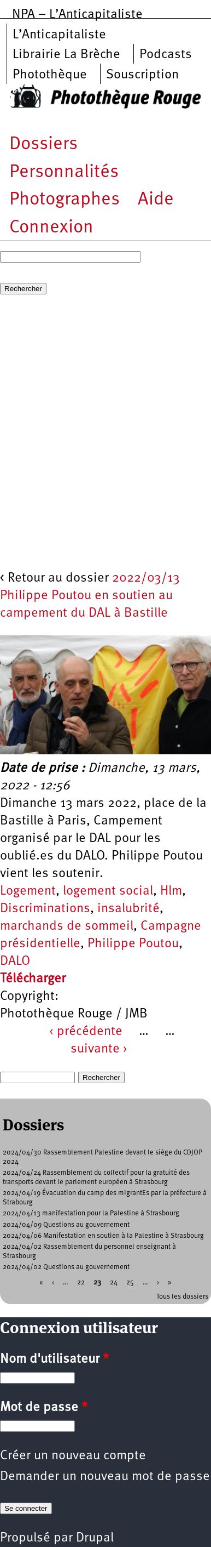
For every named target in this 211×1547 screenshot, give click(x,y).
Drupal (95, 1538)
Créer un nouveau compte (73, 1456)
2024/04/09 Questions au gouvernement (66, 1224)
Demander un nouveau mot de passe (105, 1476)
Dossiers (43, 144)
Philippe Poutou (133, 944)
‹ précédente (85, 1031)
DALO (15, 961)
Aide (156, 200)
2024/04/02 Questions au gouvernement (66, 1267)
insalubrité (128, 908)
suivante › (99, 1049)
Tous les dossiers (182, 1296)
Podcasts (165, 54)
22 (81, 1282)
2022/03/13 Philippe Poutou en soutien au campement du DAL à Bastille (90, 596)
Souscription (142, 75)
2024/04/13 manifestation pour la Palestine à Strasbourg (91, 1213)
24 (114, 1282)
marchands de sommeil (66, 926)
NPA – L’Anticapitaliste (77, 14)
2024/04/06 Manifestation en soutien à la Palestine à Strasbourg (103, 1235)
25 (130, 1282)
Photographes (64, 200)
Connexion (51, 228)
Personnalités (64, 172)
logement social (108, 891)
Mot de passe (43, 1407)
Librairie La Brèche (66, 54)
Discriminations (45, 908)
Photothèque (50, 75)
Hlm (171, 891)
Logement (28, 891)
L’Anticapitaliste (59, 35)
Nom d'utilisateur (54, 1359)
